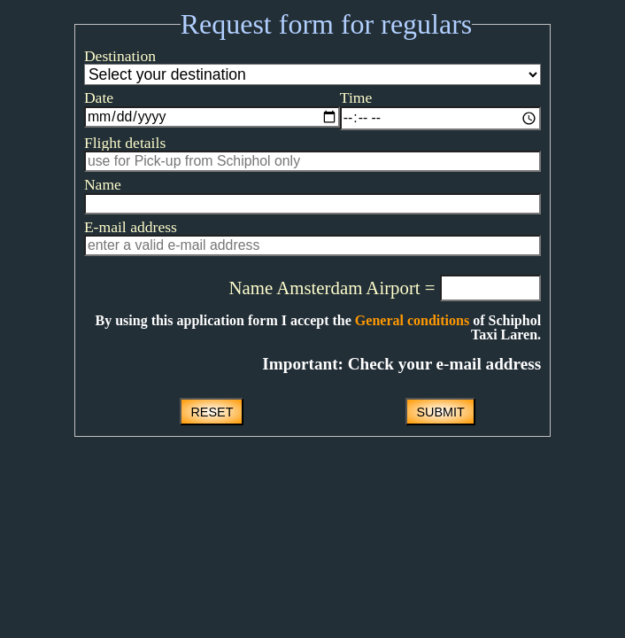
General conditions (368, 351)
